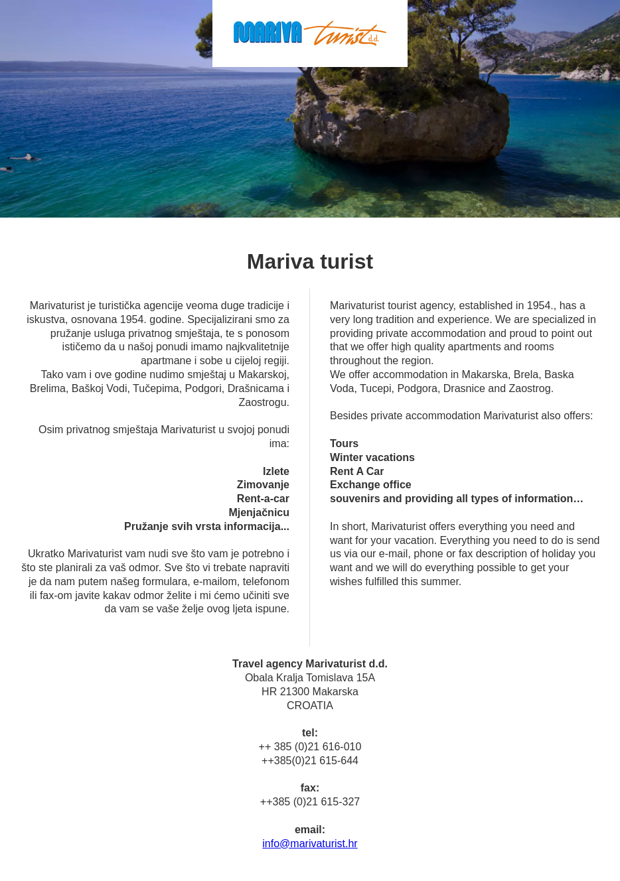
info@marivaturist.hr (309, 843)
